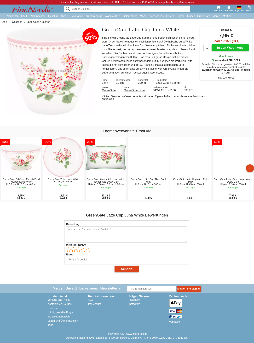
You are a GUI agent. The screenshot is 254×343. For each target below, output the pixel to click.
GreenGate (203, 16)
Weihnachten (38, 16)
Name (69, 254)
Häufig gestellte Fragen (61, 312)
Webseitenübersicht (59, 316)
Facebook (134, 299)
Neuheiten (13, 16)
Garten (181, 16)
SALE (24, 16)
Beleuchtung (130, 16)
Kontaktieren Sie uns (60, 304)
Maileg (216, 16)
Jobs (50, 325)
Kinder (191, 16)
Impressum (94, 304)
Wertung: (76, 245)
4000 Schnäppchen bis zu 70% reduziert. (171, 2)
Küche (64, 16)
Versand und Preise (59, 299)
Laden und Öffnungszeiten (63, 320)
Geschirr (53, 16)
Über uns (53, 308)
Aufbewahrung (94, 16)
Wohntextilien (112, 16)
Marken (227, 16)
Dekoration (76, 16)
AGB (91, 299)
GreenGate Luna (134, 90)
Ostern (170, 16)
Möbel (143, 16)
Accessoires (157, 16)
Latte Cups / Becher (168, 82)
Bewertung (73, 224)
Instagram (134, 304)
